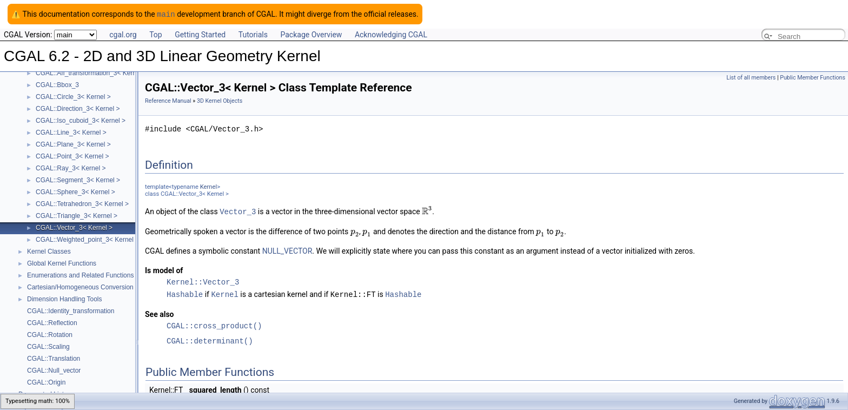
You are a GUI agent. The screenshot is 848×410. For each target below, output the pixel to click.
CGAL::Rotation (49, 334)
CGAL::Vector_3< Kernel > (74, 227)
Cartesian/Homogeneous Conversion (80, 286)
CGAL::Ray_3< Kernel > (70, 167)
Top (155, 34)
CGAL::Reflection (52, 322)
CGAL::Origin (46, 382)
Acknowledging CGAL (391, 34)
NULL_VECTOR (287, 250)
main (166, 14)
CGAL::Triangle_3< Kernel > (76, 215)
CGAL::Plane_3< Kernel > (73, 144)
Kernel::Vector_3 (203, 281)
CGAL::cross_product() (214, 324)
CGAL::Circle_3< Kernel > (73, 96)
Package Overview (311, 34)
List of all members (751, 77)
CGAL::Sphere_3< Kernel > (75, 191)
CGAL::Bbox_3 (57, 84)
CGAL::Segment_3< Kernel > (78, 179)
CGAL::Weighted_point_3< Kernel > (87, 239)
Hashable (185, 293)
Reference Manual (168, 100)
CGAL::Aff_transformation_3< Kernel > (91, 72)
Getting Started (200, 34)
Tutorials (253, 34)
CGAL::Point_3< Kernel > (72, 156)
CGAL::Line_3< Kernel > (71, 132)
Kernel (208, 186)
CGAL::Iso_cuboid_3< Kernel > (80, 120)
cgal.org (122, 34)
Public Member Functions (812, 77)
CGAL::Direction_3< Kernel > (78, 108)
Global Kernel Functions (61, 263)
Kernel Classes (49, 251)
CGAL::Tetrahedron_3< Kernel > (82, 203)
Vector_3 (238, 211)
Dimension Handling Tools (64, 298)
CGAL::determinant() (210, 339)
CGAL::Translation (53, 358)
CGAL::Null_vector (54, 370)
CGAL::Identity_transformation (70, 310)
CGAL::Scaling (48, 346)
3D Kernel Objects (219, 100)
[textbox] (427, 211)
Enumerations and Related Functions (80, 275)
